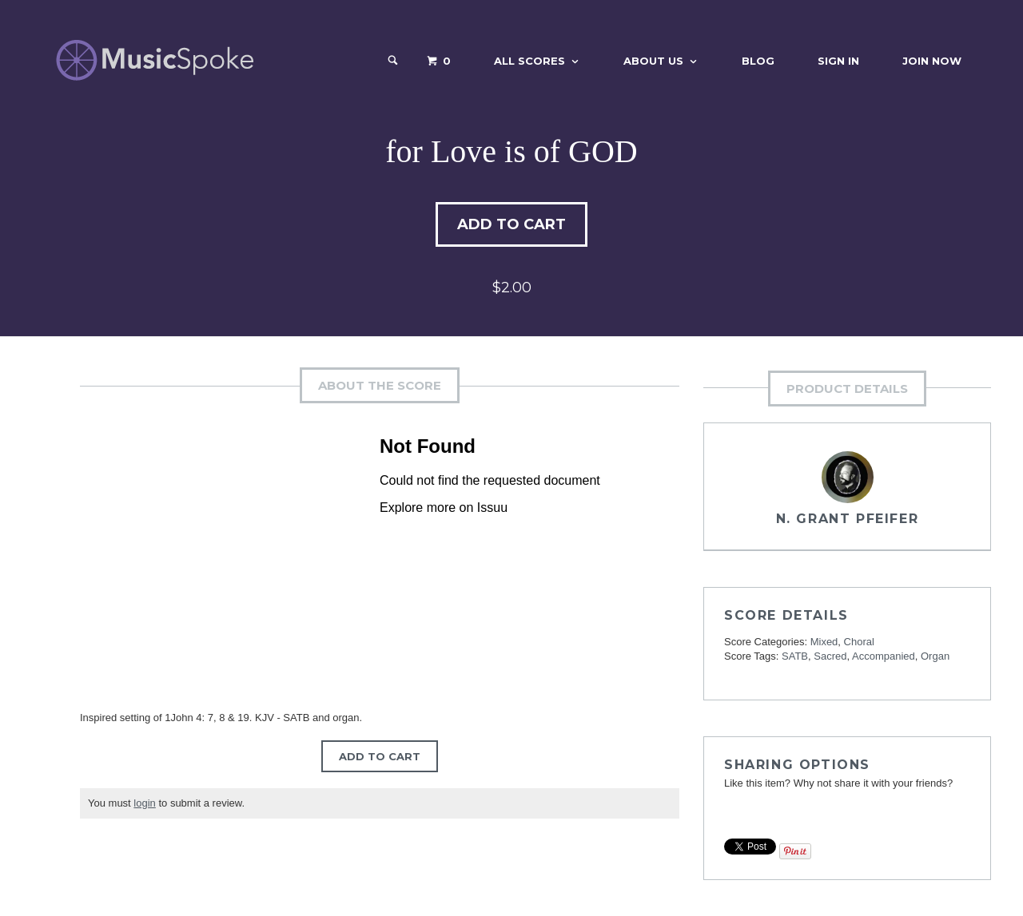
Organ (935, 656)
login (144, 803)
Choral (859, 642)
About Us (653, 60)
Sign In (838, 60)
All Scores (529, 60)
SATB (795, 656)
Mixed (824, 642)
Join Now (931, 60)
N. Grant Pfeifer (847, 518)
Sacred (830, 656)
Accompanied (883, 656)
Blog (758, 60)
